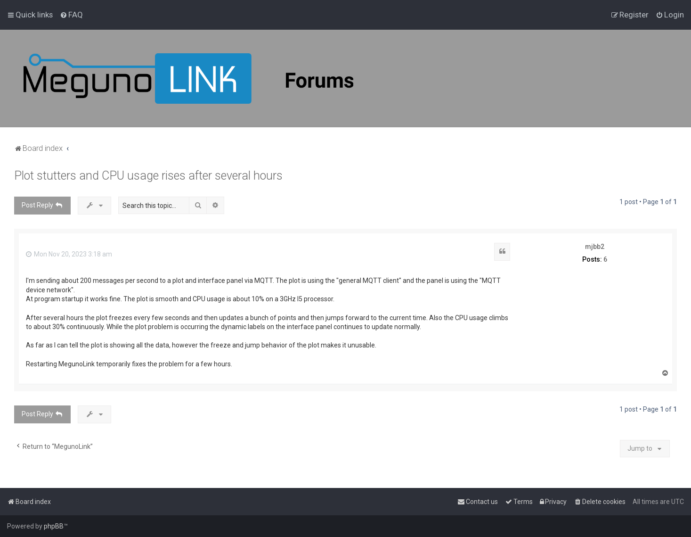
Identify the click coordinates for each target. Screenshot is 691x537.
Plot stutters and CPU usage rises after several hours (148, 175)
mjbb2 (594, 246)
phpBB (54, 526)
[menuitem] (71, 14)
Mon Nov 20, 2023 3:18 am (69, 254)
